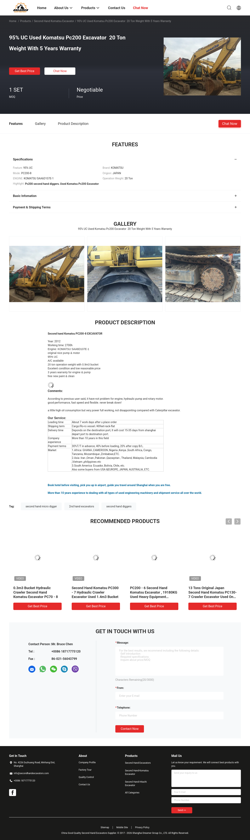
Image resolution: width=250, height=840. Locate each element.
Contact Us (84, 784)
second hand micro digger (41, 506)
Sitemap (105, 827)
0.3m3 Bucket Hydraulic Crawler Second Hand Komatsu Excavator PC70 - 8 (35, 592)
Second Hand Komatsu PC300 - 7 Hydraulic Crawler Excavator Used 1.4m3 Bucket (95, 592)
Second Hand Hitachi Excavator (136, 783)
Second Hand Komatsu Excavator (54, 21)
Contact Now (130, 729)
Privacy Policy (142, 827)
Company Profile (87, 762)
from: (120, 687)
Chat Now (60, 71)
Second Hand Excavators (138, 763)
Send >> (182, 810)
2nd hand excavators (81, 506)
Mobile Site (122, 827)
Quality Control (86, 777)
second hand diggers (118, 506)
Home (12, 21)
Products (25, 21)
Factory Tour (85, 769)
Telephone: (123, 707)
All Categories (132, 792)
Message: (123, 642)
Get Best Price (24, 71)
